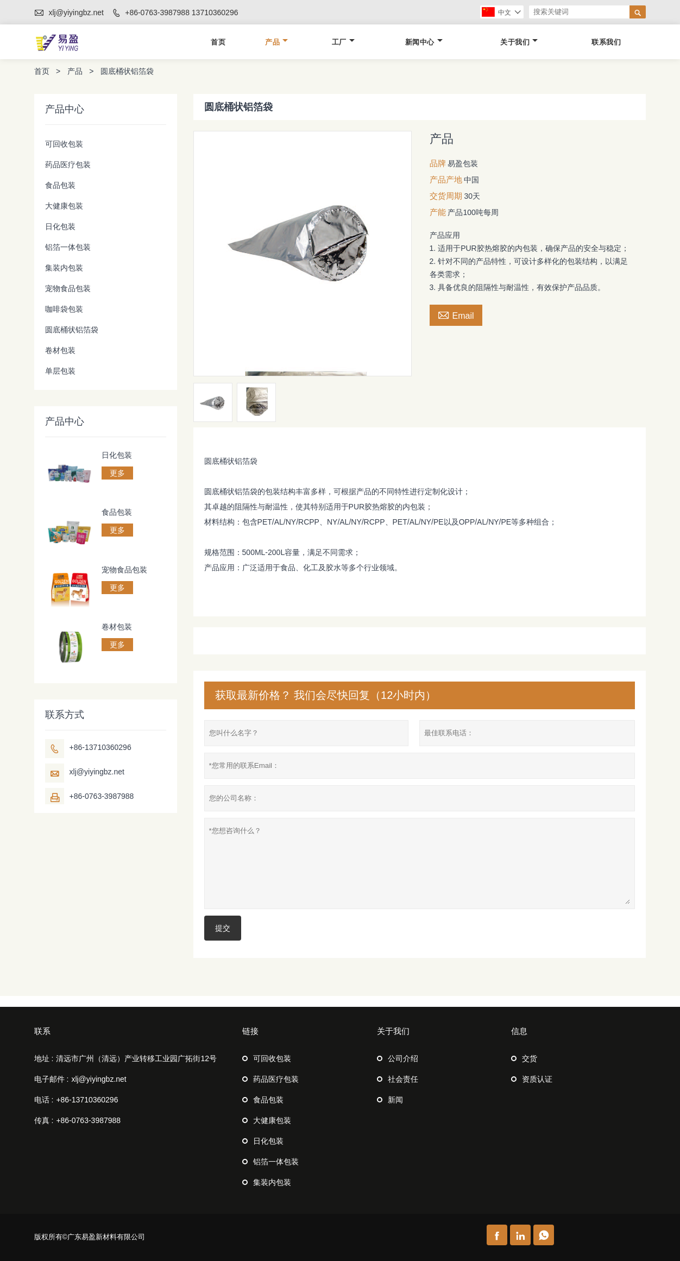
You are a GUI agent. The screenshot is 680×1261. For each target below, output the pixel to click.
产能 (438, 212)
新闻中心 (424, 42)
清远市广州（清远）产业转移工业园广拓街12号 (136, 1058)
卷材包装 (60, 350)
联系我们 (606, 42)
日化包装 (60, 226)
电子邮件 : (51, 1079)
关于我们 (519, 42)
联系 (42, 1031)
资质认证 (537, 1079)
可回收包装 (64, 144)
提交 (222, 928)
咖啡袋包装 (64, 309)
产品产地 (446, 179)
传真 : (44, 1120)
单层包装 (60, 371)
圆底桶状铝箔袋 (71, 329)
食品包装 (60, 185)
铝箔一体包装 (68, 247)
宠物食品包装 (68, 288)
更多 (117, 473)
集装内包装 (64, 267)
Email (456, 314)
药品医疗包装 (68, 164)
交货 (529, 1058)
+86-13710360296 (100, 747)
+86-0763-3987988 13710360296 (181, 12)
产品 (276, 42)
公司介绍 (403, 1058)
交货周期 (446, 195)
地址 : (44, 1058)
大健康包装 (64, 205)
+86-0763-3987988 (102, 796)
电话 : (44, 1099)
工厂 (343, 42)
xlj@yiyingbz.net (75, 12)
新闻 (395, 1099)
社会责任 (403, 1079)
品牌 (438, 163)
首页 (218, 42)
